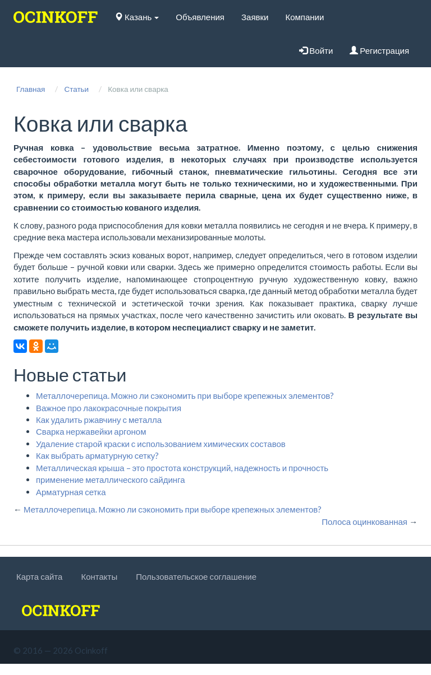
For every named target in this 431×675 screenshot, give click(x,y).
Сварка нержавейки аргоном (91, 431)
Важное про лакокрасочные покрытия (108, 408)
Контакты (99, 576)
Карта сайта (39, 576)
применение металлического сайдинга (110, 479)
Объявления (200, 17)
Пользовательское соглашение (196, 576)
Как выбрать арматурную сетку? (97, 455)
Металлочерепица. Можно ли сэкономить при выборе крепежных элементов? (185, 395)
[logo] (55, 17)
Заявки (254, 17)
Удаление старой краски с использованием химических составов (161, 444)
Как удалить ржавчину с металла (99, 420)
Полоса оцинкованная (364, 521)
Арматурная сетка (71, 492)
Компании (304, 17)
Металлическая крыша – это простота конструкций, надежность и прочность (182, 468)
